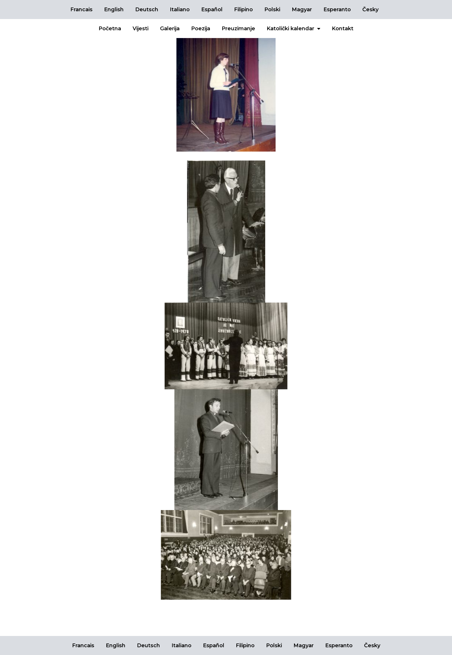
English (114, 9)
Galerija (170, 28)
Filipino (243, 9)
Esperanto (337, 9)
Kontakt (342, 28)
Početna (110, 28)
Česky (370, 9)
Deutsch (146, 9)
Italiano (180, 9)
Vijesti (140, 28)
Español (212, 9)
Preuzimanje (238, 28)
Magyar (302, 9)
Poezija (200, 28)
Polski (272, 9)
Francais (81, 9)
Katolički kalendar (293, 28)
